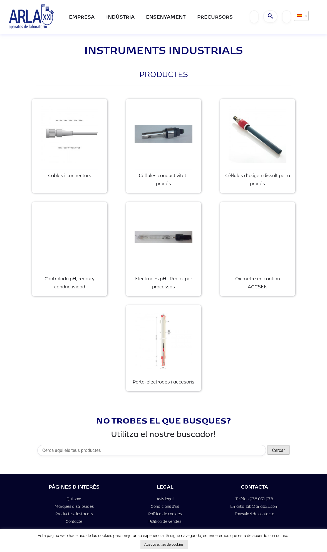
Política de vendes (164, 521)
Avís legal (165, 498)
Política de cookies (165, 513)
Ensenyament (165, 16)
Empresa (82, 16)
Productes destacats (74, 513)
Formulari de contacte (254, 513)
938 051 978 (261, 498)
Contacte (74, 521)
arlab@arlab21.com (260, 506)
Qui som (73, 498)
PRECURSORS (215, 16)
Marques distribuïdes (74, 506)
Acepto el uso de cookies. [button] (164, 544)
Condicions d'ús (165, 506)
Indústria (120, 16)
